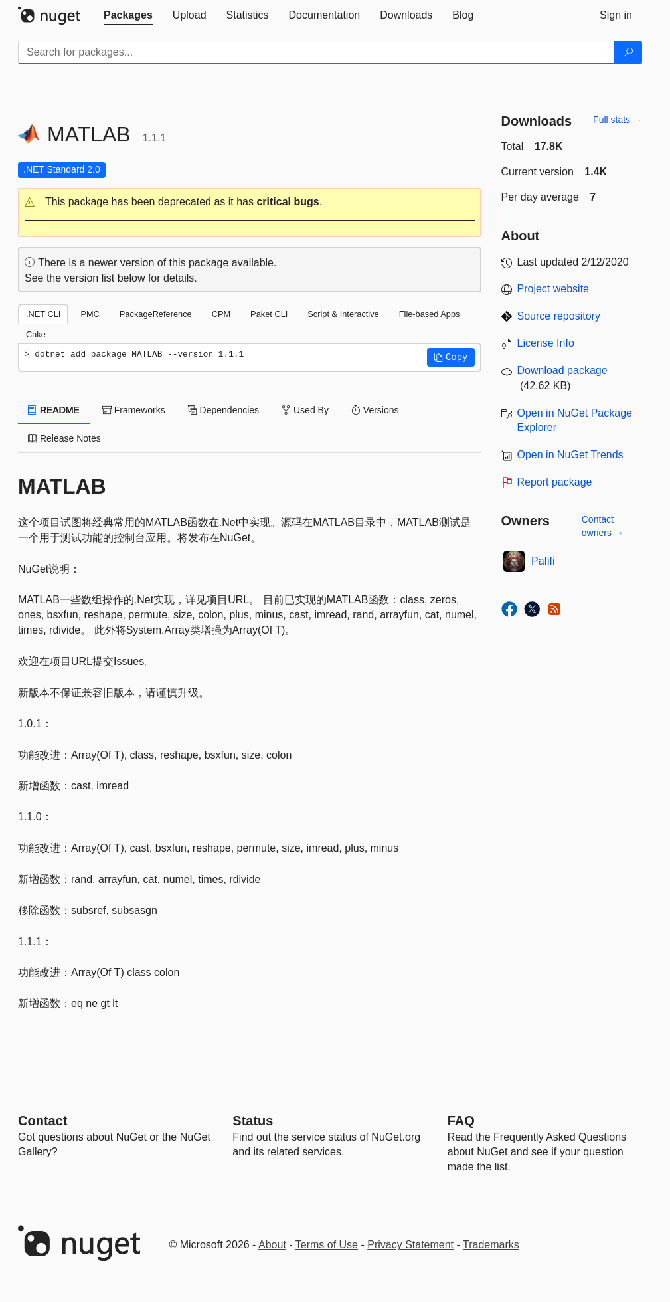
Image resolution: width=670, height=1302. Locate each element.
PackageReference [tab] (156, 314)
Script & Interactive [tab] (342, 314)
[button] (250, 202)
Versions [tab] (375, 410)
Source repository (558, 316)
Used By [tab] (305, 410)
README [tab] (54, 410)
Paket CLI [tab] (269, 314)
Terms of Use (326, 1244)
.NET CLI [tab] (43, 314)
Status (252, 1120)
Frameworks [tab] (133, 410)
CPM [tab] (221, 314)
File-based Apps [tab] (429, 314)
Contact (42, 1120)
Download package (562, 370)
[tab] (128, 15)
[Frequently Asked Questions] (461, 1120)
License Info (545, 343)
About (272, 1244)
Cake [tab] (36, 334)
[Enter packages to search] (316, 52)
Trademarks (491, 1244)
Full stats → (617, 119)
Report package (554, 482)
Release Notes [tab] (64, 438)
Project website (553, 288)
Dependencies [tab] (223, 410)
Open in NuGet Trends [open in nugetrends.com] (570, 454)
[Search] (628, 52)
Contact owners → (603, 526)
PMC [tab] (89, 314)
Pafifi (543, 561)
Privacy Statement (410, 1244)
